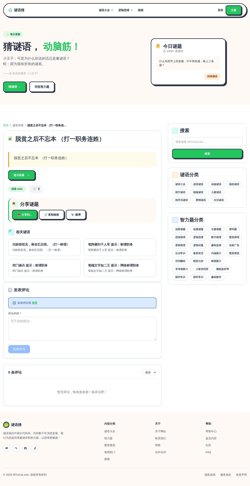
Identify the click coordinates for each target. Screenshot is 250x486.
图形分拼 (198, 261)
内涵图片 (216, 253)
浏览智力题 (42, 86)
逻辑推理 (180, 245)
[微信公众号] (6, 448)
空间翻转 (180, 261)
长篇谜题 (216, 229)
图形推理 (234, 237)
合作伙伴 (160, 452)
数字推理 (216, 237)
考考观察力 (181, 269)
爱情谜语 (201, 200)
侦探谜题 (180, 229)
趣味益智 (216, 245)
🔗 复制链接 (51, 214)
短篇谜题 (198, 229)
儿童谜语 (216, 192)
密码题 (233, 229)
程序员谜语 (181, 200)
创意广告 (234, 245)
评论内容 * (14, 313)
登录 (220, 10)
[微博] (16, 448)
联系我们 (160, 438)
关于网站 (160, 431)
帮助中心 (211, 431)
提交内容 (211, 438)
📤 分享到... (24, 214)
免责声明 (241, 474)
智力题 (108, 438)
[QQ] (25, 448)
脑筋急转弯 (222, 269)
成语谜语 (198, 184)
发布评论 (19, 349)
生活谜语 (219, 200)
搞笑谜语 (234, 184)
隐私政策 (210, 474)
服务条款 (225, 474)
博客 (158, 445)
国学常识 (180, 277)
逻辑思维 (125, 10)
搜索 (140, 10)
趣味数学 (216, 277)
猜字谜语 (180, 192)
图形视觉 (234, 253)
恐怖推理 (180, 237)
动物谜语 (216, 184)
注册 (233, 10)
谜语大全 (106, 10)
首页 (6, 125)
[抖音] (34, 448)
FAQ (208, 452)
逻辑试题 (198, 245)
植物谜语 (198, 192)
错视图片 (216, 261)
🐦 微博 (76, 214)
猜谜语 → (14, 86)
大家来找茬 (202, 269)
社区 (208, 445)
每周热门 (109, 452)
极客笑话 (198, 253)
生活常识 (180, 253)
